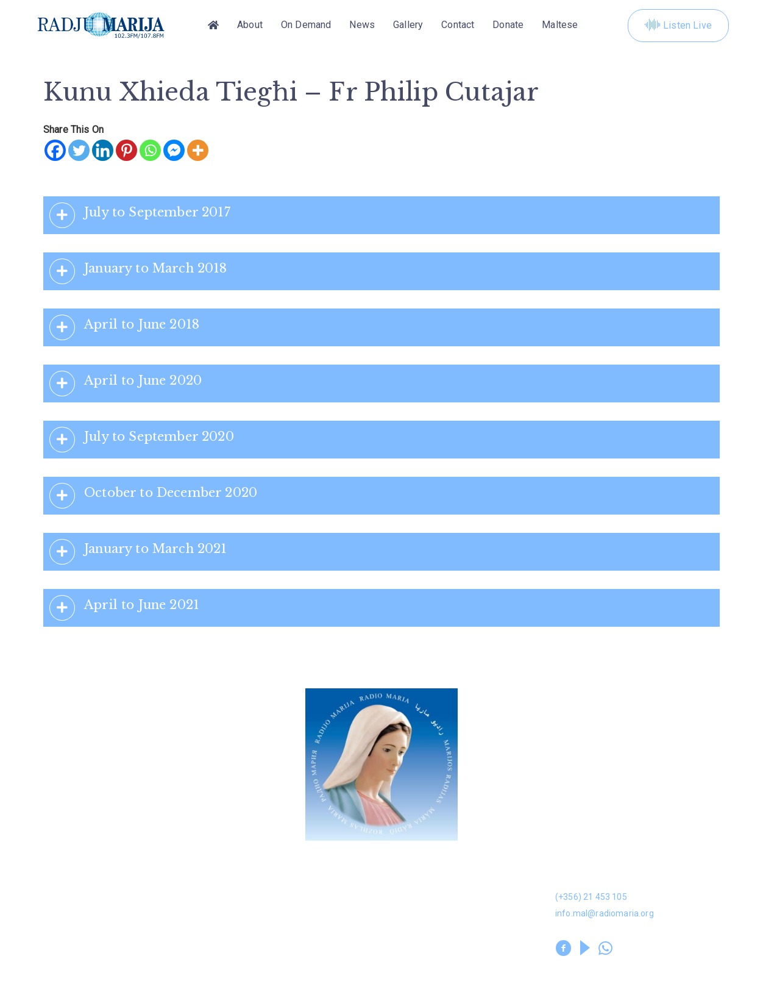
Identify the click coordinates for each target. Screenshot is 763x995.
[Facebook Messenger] (174, 150)
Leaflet (51, 924)
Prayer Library (415, 924)
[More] (197, 150)
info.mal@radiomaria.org (604, 913)
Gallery (408, 25)
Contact (457, 25)
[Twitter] (79, 150)
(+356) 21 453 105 (591, 897)
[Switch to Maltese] (560, 26)
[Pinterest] (126, 150)
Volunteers (235, 924)
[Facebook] (55, 150)
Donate (507, 25)
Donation (55, 866)
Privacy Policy (239, 968)
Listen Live (678, 25)
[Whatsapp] (150, 150)
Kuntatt (399, 895)
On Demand (306, 25)
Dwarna (226, 866)
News (362, 25)
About (250, 25)
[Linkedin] (102, 150)
